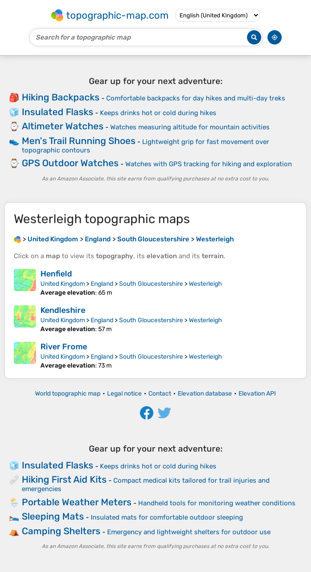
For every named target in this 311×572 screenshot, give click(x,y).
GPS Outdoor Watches (70, 162)
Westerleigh (205, 284)
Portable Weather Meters (77, 502)
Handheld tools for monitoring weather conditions (216, 503)
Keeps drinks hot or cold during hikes (158, 113)
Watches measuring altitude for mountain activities (190, 127)
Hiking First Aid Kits (64, 479)
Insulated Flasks (57, 111)
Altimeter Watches (63, 126)
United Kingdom (62, 284)
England (102, 284)
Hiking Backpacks (61, 97)
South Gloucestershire (151, 284)
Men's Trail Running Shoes (79, 140)
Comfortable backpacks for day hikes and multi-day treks (195, 98)
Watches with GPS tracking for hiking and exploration (208, 164)
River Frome (63, 347)
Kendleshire (62, 310)
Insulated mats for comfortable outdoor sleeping (167, 517)
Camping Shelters (61, 530)
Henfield (56, 274)
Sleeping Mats (53, 516)
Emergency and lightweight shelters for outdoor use (189, 532)
